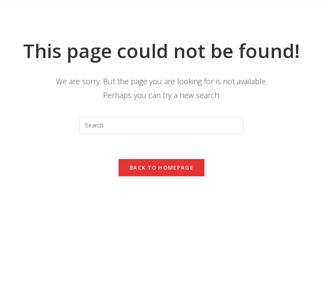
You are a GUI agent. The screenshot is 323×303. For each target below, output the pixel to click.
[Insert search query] (161, 125)
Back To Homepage (161, 167)
